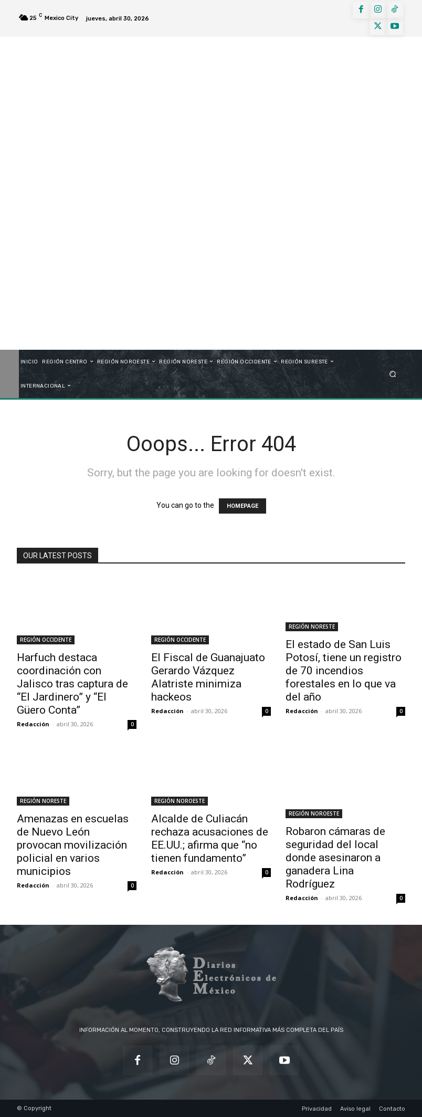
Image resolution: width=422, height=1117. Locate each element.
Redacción (33, 724)
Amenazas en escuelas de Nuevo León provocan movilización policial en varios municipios (73, 845)
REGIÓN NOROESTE (179, 801)
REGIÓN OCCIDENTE (45, 639)
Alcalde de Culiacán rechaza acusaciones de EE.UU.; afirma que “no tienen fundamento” (209, 838)
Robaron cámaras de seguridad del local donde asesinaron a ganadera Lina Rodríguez (335, 857)
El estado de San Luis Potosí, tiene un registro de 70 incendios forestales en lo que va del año (344, 670)
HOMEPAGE (242, 506)
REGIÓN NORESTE (312, 626)
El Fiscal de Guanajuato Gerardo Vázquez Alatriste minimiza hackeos (208, 677)
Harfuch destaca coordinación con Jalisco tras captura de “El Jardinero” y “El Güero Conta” (72, 683)
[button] (393, 373)
